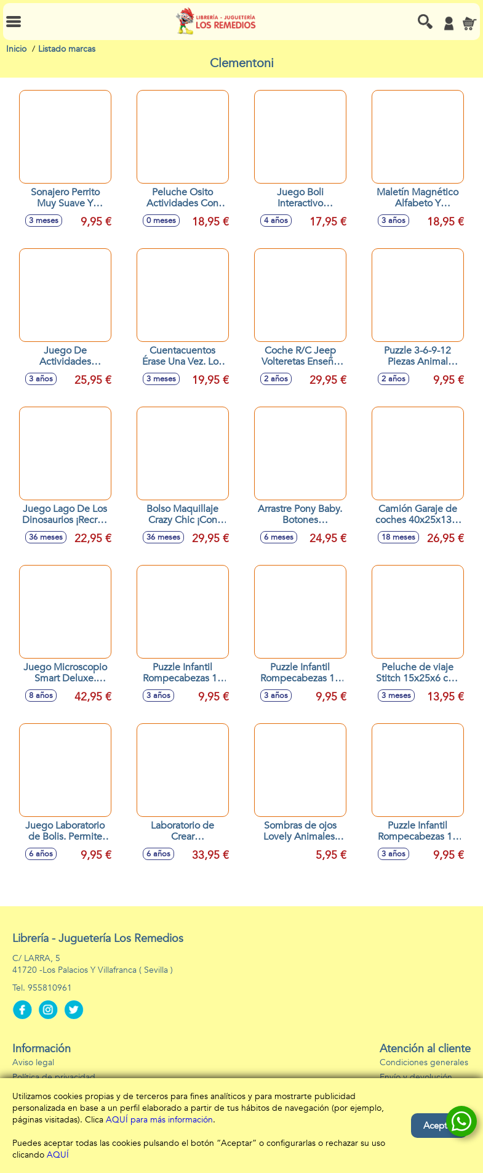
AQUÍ (58, 1155)
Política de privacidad (53, 1077)
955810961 (50, 988)
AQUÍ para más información (159, 1120)
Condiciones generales (424, 1062)
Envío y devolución (416, 1077)
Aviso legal (33, 1062)
